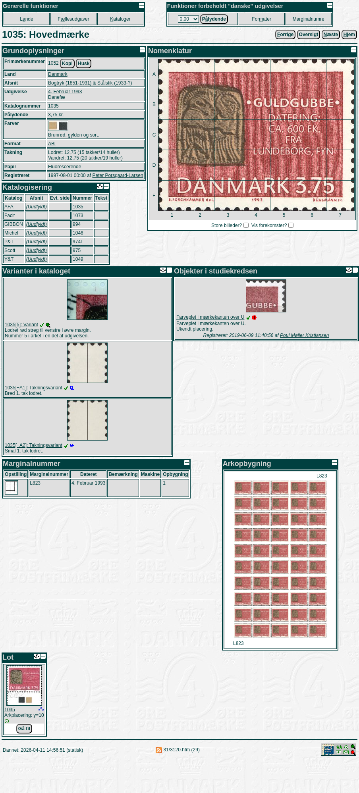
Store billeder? (226, 225)
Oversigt (308, 34)
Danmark (58, 74)
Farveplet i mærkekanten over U (210, 317)
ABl (52, 143)
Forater (261, 19)
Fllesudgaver (73, 19)
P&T (9, 241)
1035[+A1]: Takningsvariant (33, 388)
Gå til (24, 728)
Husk (83, 63)
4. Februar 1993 (65, 91)
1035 (9, 709)
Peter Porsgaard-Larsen (117, 175)
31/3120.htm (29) (182, 750)
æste (331, 34)
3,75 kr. (56, 114)
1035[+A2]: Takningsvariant (33, 445)
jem (349, 34)
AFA (9, 207)
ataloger (120, 19)
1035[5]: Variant (21, 324)
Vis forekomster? (269, 225)
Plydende (214, 19)
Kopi (67, 63)
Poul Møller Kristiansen (304, 335)
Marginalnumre (308, 19)
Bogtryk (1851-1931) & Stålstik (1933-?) (90, 83)
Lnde (26, 19)
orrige (285, 34)
